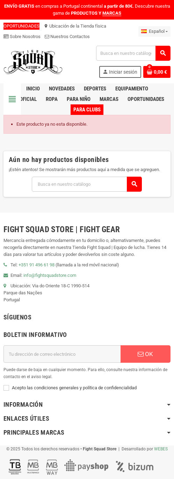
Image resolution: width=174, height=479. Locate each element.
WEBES (161, 449)
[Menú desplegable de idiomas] (154, 31)
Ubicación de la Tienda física (75, 26)
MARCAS (111, 13)
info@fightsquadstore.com (49, 275)
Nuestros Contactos (67, 36)
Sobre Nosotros (22, 36)
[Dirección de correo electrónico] (62, 354)
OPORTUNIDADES (21, 26)
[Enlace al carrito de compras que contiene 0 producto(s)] (157, 72)
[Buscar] (133, 53)
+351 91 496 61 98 (37, 264)
